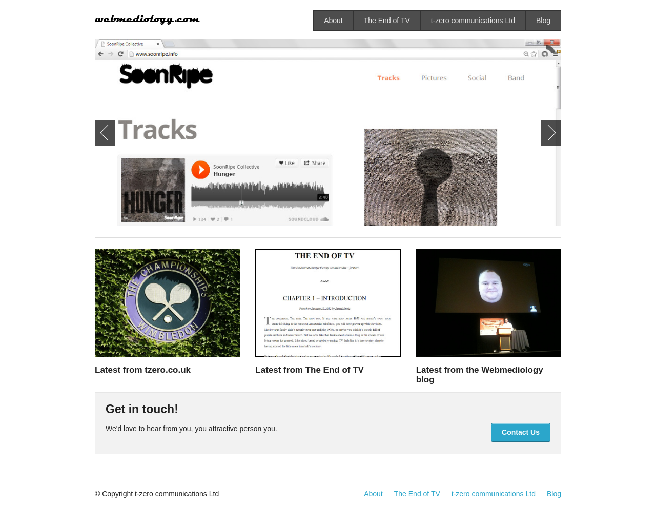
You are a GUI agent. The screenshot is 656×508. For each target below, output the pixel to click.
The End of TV (387, 20)
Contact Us (521, 432)
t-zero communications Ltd (473, 20)
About (333, 20)
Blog (543, 20)
